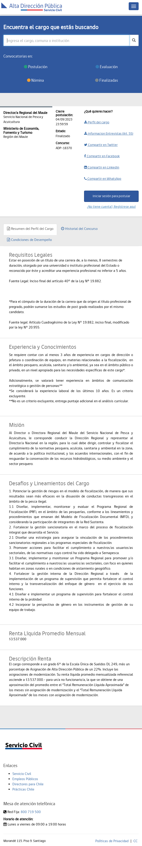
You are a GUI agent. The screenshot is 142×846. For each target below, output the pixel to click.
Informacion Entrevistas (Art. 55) (108, 134)
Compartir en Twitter (101, 145)
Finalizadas (106, 80)
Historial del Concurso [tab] (79, 229)
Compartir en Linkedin (101, 167)
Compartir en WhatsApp (102, 179)
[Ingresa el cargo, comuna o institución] (66, 40)
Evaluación (107, 66)
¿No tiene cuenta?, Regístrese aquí (111, 207)
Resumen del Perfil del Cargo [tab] (30, 229)
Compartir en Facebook (102, 156)
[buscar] (134, 40)
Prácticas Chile (23, 789)
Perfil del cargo (96, 122)
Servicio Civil (21, 774)
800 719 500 (31, 812)
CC (135, 841)
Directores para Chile (28, 784)
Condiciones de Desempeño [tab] (29, 240)
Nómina (35, 80)
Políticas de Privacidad (111, 841)
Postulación (35, 66)
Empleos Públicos (25, 779)
